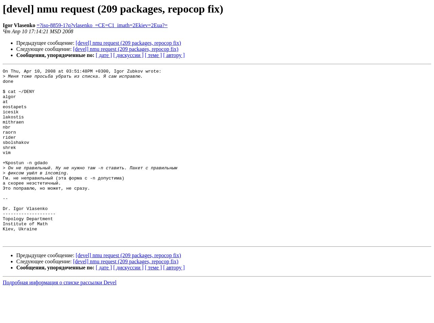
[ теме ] (153, 55)
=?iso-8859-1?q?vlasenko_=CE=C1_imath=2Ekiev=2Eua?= (102, 25)
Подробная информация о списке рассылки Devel (60, 317)
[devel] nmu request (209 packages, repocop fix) (128, 43)
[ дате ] (104, 55)
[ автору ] (173, 55)
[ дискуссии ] (128, 55)
